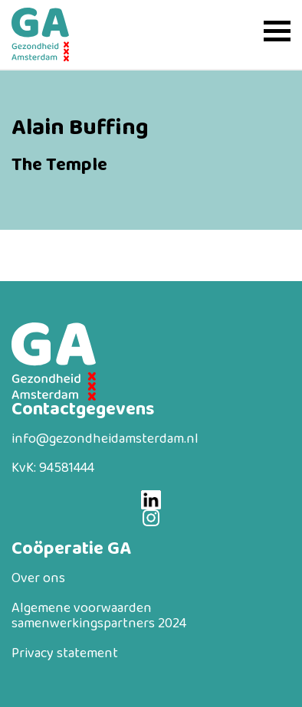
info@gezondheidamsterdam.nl (105, 439)
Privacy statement (64, 653)
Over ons (38, 578)
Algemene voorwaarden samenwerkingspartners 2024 (98, 616)
